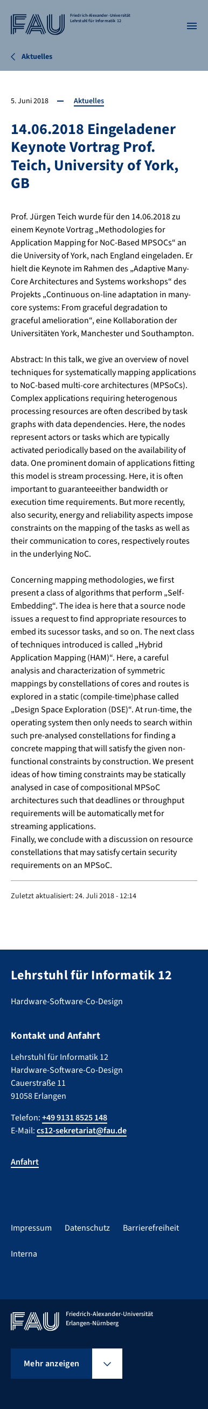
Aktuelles (89, 101)
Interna (24, 1254)
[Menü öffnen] (192, 26)
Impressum (31, 1228)
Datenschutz (87, 1228)
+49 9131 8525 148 (74, 1118)
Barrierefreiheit (151, 1228)
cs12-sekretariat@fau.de (82, 1131)
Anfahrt (25, 1162)
